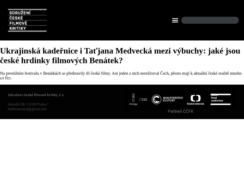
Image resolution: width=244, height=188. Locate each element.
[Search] (230, 20)
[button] (175, 20)
